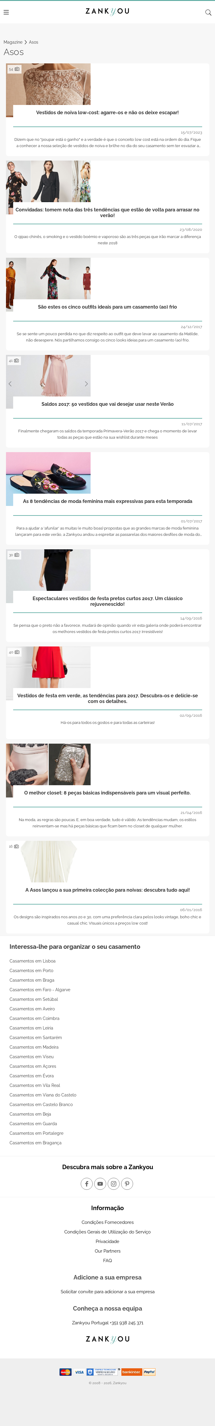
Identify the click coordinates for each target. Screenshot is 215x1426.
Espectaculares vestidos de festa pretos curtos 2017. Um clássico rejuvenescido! (108, 601)
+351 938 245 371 (126, 1323)
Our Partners (108, 1251)
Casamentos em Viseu (32, 1056)
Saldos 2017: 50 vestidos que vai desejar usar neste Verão (108, 404)
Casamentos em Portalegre (36, 1133)
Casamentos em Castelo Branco (41, 1104)
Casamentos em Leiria (31, 1028)
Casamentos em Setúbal (34, 999)
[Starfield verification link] (104, 1371)
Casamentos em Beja (30, 1114)
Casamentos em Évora (32, 1075)
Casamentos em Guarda (33, 1123)
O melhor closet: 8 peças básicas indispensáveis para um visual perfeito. (107, 793)
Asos (33, 42)
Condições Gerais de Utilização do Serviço (107, 1232)
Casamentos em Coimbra (35, 1018)
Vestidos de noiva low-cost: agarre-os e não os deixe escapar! (107, 112)
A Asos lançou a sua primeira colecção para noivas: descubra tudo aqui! (107, 890)
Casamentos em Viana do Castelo (43, 1095)
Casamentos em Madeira (34, 1047)
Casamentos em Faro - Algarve (40, 989)
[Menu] (6, 12)
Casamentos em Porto (31, 970)
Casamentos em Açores (33, 1066)
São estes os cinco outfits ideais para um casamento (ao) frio (107, 307)
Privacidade (107, 1241)
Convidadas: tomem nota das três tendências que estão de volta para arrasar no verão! (107, 212)
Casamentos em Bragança (36, 1142)
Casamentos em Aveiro (32, 1008)
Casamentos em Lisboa (33, 961)
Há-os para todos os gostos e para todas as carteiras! (108, 722)
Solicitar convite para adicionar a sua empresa (108, 1291)
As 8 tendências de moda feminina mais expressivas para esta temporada (107, 501)
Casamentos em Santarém (36, 1037)
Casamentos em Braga (32, 980)
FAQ (107, 1260)
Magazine (13, 42)
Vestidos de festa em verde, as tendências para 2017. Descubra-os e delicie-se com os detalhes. (107, 698)
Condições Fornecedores (108, 1222)
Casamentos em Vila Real (35, 1085)
